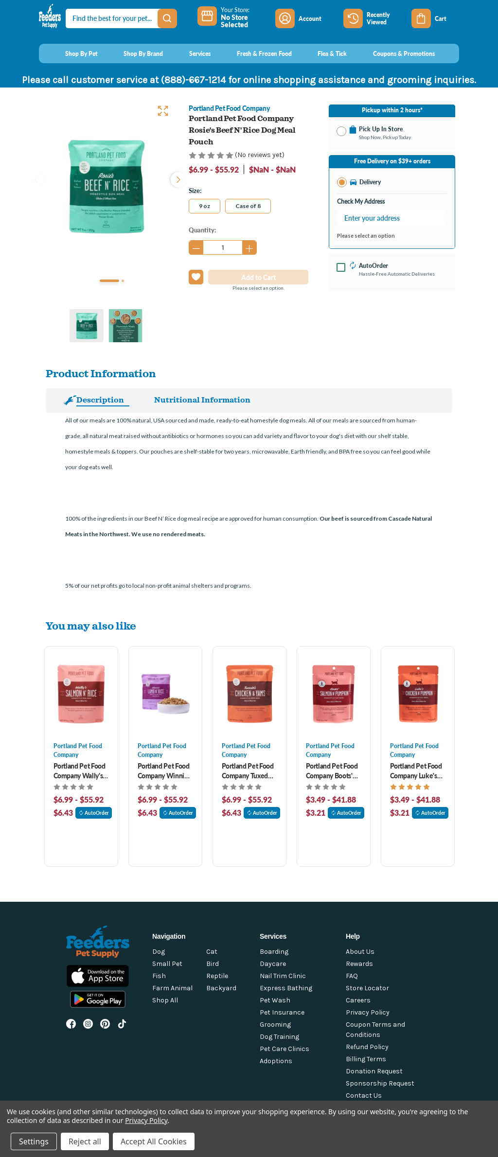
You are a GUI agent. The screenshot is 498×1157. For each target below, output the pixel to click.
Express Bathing (286, 988)
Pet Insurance (282, 1012)
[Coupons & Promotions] (395, 53)
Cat (211, 951)
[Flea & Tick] (323, 53)
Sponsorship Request (380, 1083)
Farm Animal (172, 988)
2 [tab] (123, 281)
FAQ (352, 976)
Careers (358, 1000)
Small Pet (167, 964)
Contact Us (364, 1095)
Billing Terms (366, 1059)
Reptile (217, 976)
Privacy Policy (368, 1012)
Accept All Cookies (154, 1141)
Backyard (221, 988)
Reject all (85, 1141)
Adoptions (276, 1061)
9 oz (204, 206)
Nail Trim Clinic (283, 976)
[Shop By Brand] (134, 53)
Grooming (275, 1024)
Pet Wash (275, 1000)
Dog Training (279, 1037)
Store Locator (367, 988)
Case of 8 (248, 206)
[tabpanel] (106, 186)
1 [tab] (109, 281)
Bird (212, 964)
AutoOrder (93, 812)
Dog (158, 951)
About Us (360, 951)
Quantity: (202, 229)
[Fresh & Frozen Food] (255, 53)
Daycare (273, 964)
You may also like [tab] (91, 625)
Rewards (359, 964)
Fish (159, 976)
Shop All (165, 1000)
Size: (195, 190)
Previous (36, 178)
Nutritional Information (202, 399)
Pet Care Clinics (284, 1049)
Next (176, 178)
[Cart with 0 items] (435, 18)
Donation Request (374, 1071)
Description (100, 399)
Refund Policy (367, 1047)
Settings (34, 1141)
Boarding (274, 951)
